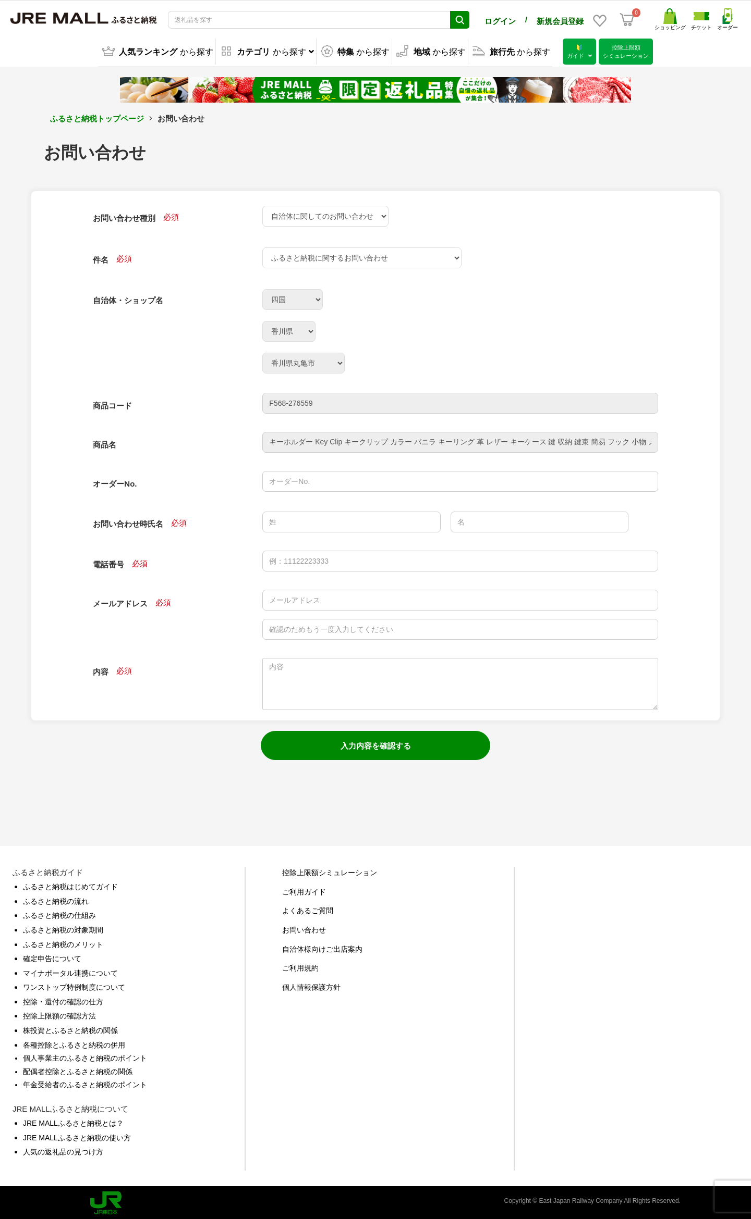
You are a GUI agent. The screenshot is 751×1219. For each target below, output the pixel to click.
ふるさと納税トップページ (97, 116)
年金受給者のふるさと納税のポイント (85, 1082)
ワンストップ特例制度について (74, 985)
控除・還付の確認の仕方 (63, 1000)
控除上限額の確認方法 (59, 1014)
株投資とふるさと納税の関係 (70, 1028)
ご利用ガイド (304, 890)
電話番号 (108, 562)
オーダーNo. (115, 481)
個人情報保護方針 (311, 985)
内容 (100, 669)
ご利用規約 (300, 966)
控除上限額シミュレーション (329, 870)
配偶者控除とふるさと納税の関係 (77, 1069)
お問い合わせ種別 (124, 216)
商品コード (112, 403)
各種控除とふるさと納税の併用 (74, 1043)
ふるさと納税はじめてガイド (70, 884)
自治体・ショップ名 (128, 298)
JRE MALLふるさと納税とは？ (73, 1121)
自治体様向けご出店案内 (322, 947)
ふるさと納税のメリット (63, 942)
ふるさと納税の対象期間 (63, 928)
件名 (100, 257)
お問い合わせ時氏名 (128, 521)
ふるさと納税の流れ (56, 899)
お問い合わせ (304, 928)
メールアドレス (120, 601)
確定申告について (52, 956)
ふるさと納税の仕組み (59, 913)
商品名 (104, 442)
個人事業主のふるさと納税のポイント (85, 1056)
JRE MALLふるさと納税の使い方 (77, 1135)
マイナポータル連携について (70, 971)
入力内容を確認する (376, 743)
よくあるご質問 (307, 908)
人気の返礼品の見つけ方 (63, 1150)
